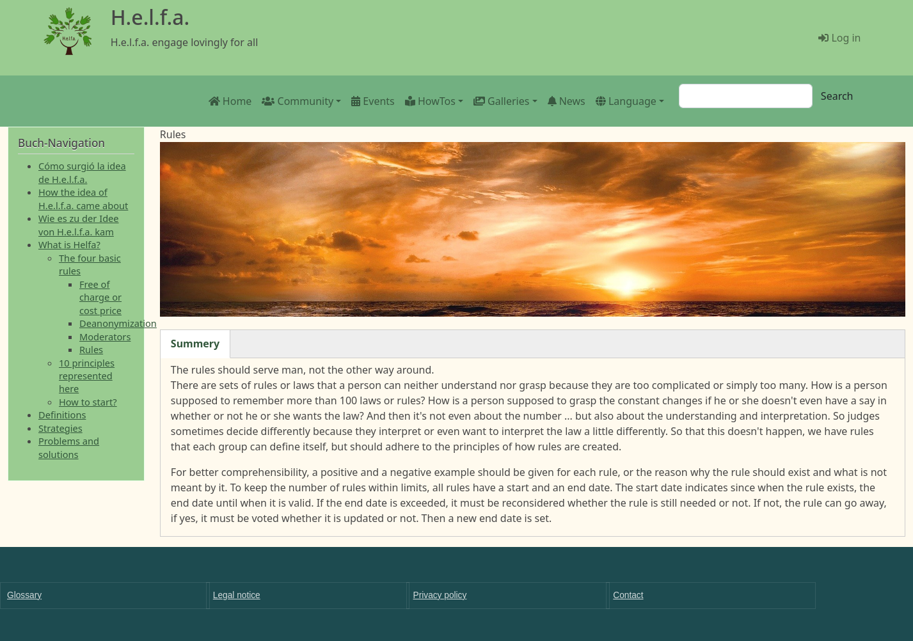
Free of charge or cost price (100, 297)
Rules (91, 349)
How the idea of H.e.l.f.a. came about (83, 198)
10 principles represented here (87, 375)
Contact (628, 595)
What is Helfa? (69, 244)
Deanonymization (118, 323)
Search (837, 96)
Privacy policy (440, 595)
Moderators (105, 336)
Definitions (62, 414)
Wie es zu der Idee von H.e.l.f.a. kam (78, 224)
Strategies (60, 428)
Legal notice (236, 595)
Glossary (24, 595)
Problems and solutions (68, 447)
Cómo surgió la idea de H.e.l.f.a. (82, 172)
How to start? (88, 401)
